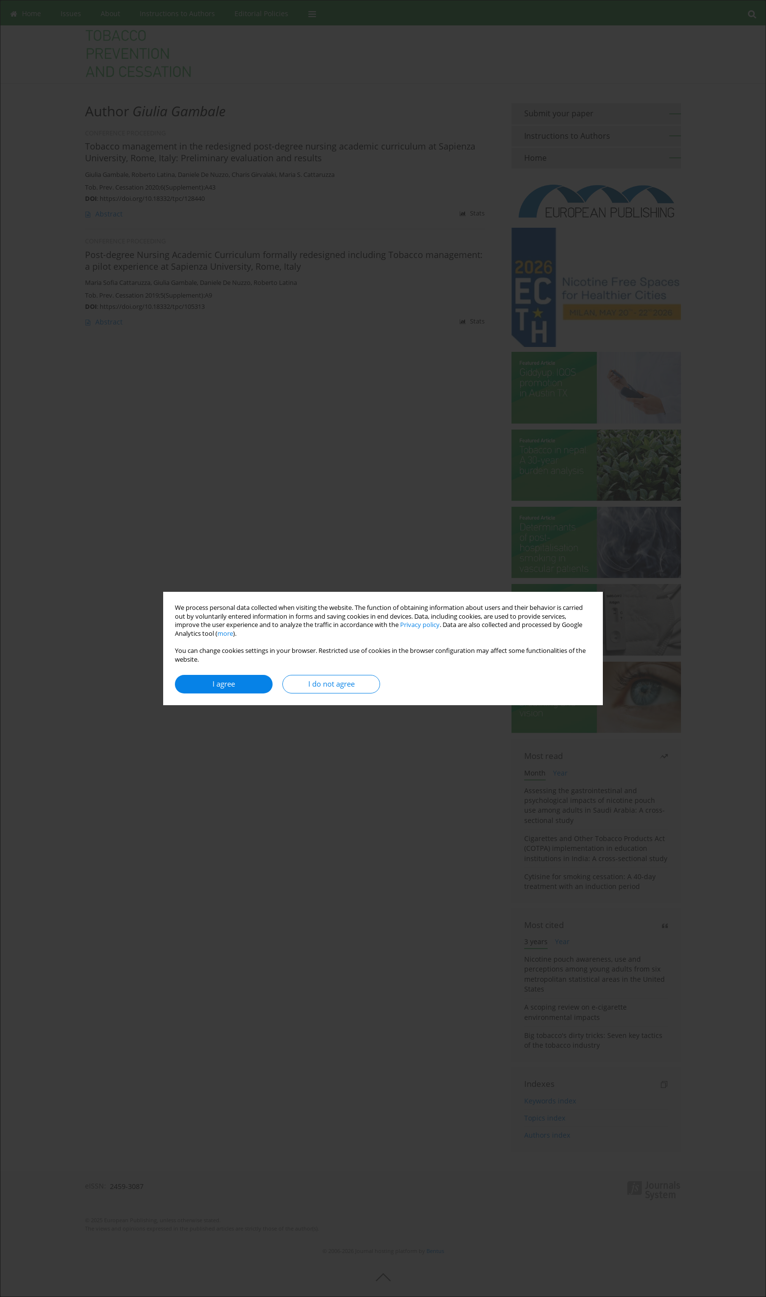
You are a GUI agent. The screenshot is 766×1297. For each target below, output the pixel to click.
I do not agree (331, 684)
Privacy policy (420, 625)
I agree (224, 684)
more (225, 633)
